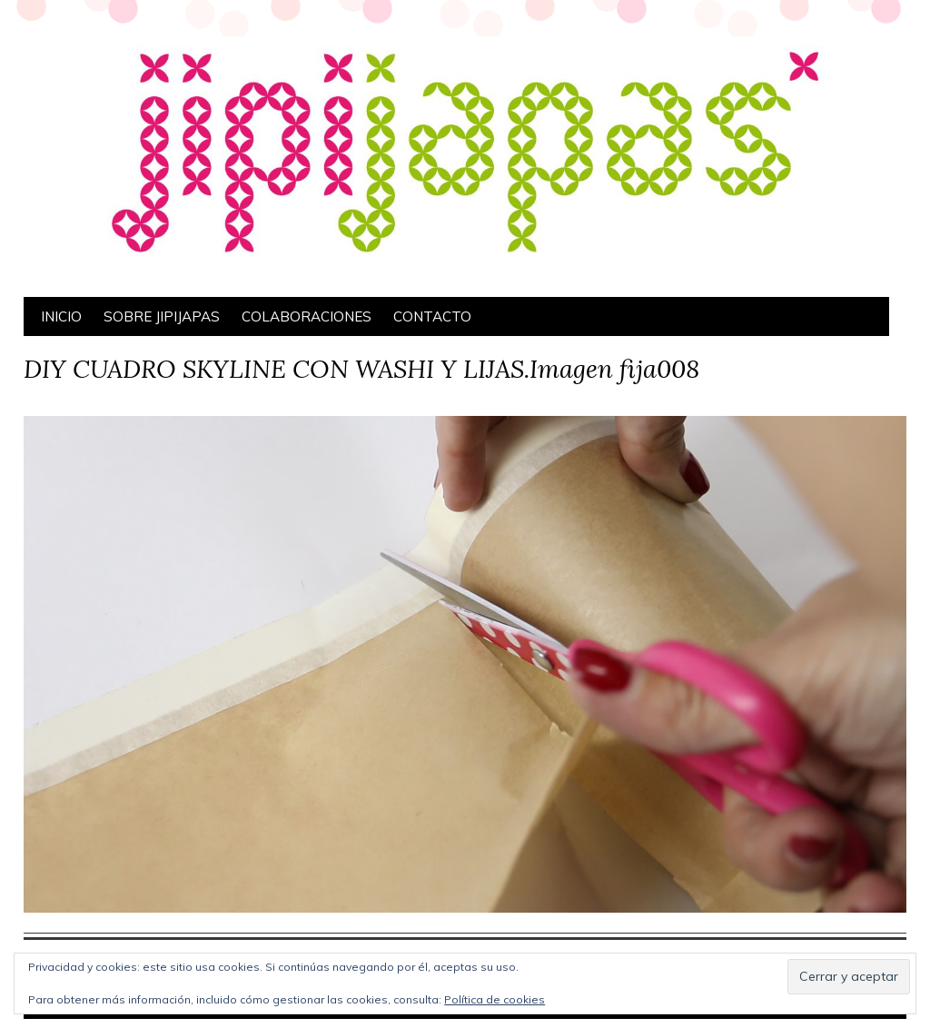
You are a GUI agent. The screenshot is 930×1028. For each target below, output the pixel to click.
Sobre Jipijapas (162, 316)
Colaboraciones (306, 316)
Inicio (61, 316)
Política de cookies (494, 999)
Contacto (432, 316)
